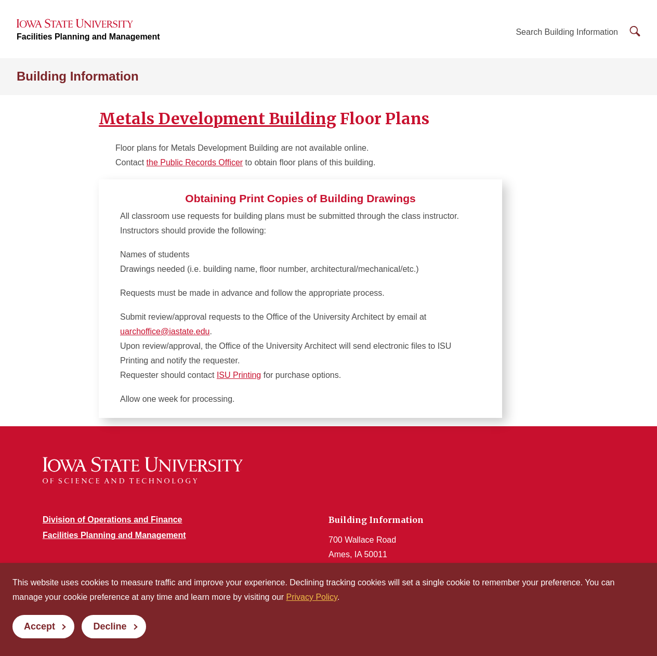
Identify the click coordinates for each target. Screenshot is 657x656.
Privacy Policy (311, 597)
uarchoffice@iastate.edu (165, 331)
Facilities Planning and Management (88, 36)
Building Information (78, 76)
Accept (39, 626)
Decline (109, 626)
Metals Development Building (217, 118)
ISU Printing (239, 375)
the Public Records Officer (195, 162)
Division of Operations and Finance (112, 519)
